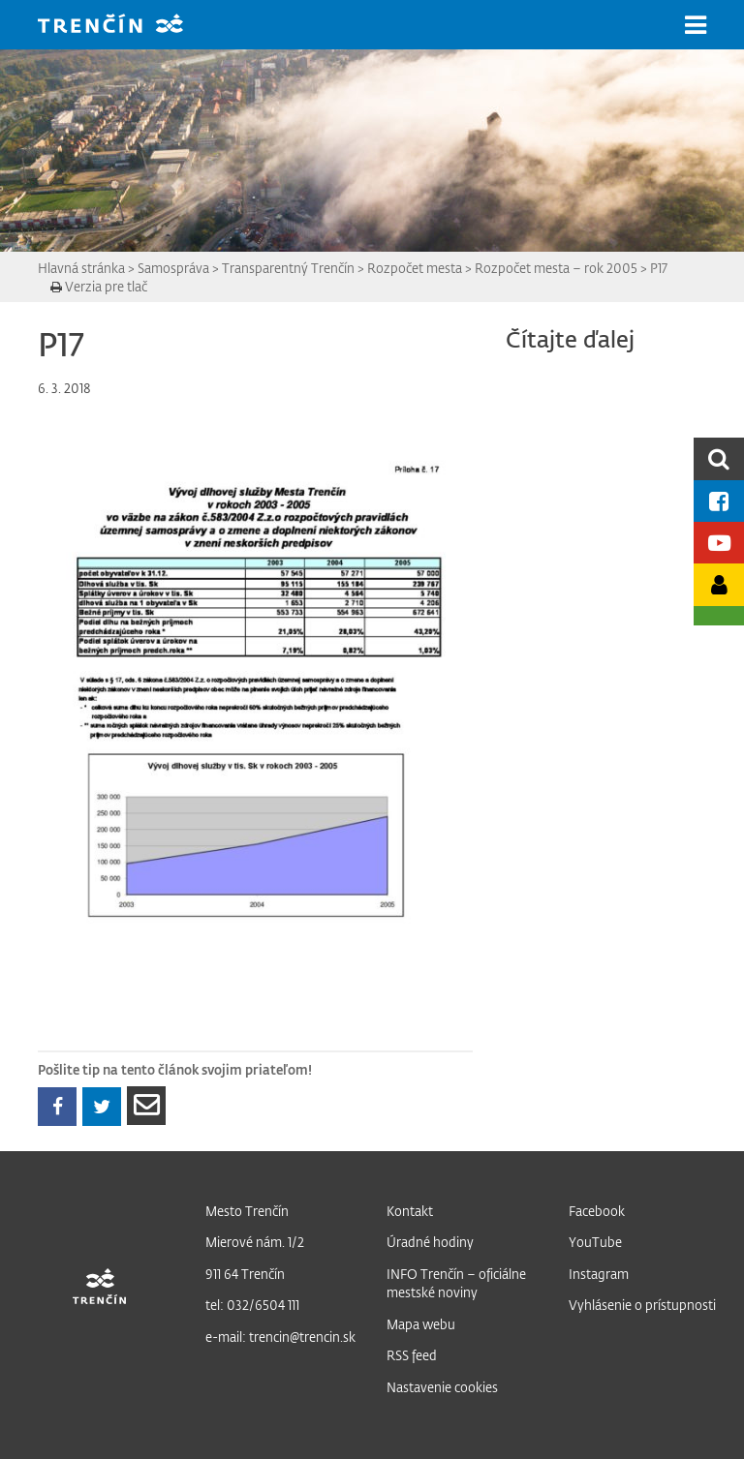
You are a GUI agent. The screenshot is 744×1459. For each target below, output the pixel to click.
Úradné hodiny (430, 1241)
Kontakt (410, 1210)
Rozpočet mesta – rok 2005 (556, 267)
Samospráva (173, 267)
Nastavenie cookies (442, 1387)
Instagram (599, 1273)
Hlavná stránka (81, 267)
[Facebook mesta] (719, 501)
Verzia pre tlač (98, 286)
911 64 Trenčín (245, 1273)
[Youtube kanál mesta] (719, 542)
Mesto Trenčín (247, 1210)
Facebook (597, 1210)
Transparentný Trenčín (288, 267)
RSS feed (412, 1355)
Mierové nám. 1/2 (254, 1241)
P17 (658, 267)
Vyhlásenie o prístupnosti (642, 1304)
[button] (695, 25)
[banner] (125, 26)
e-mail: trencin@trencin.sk (280, 1336)
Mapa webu (421, 1324)
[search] (719, 458)
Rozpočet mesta (414, 267)
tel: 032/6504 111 (252, 1304)
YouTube (595, 1241)
